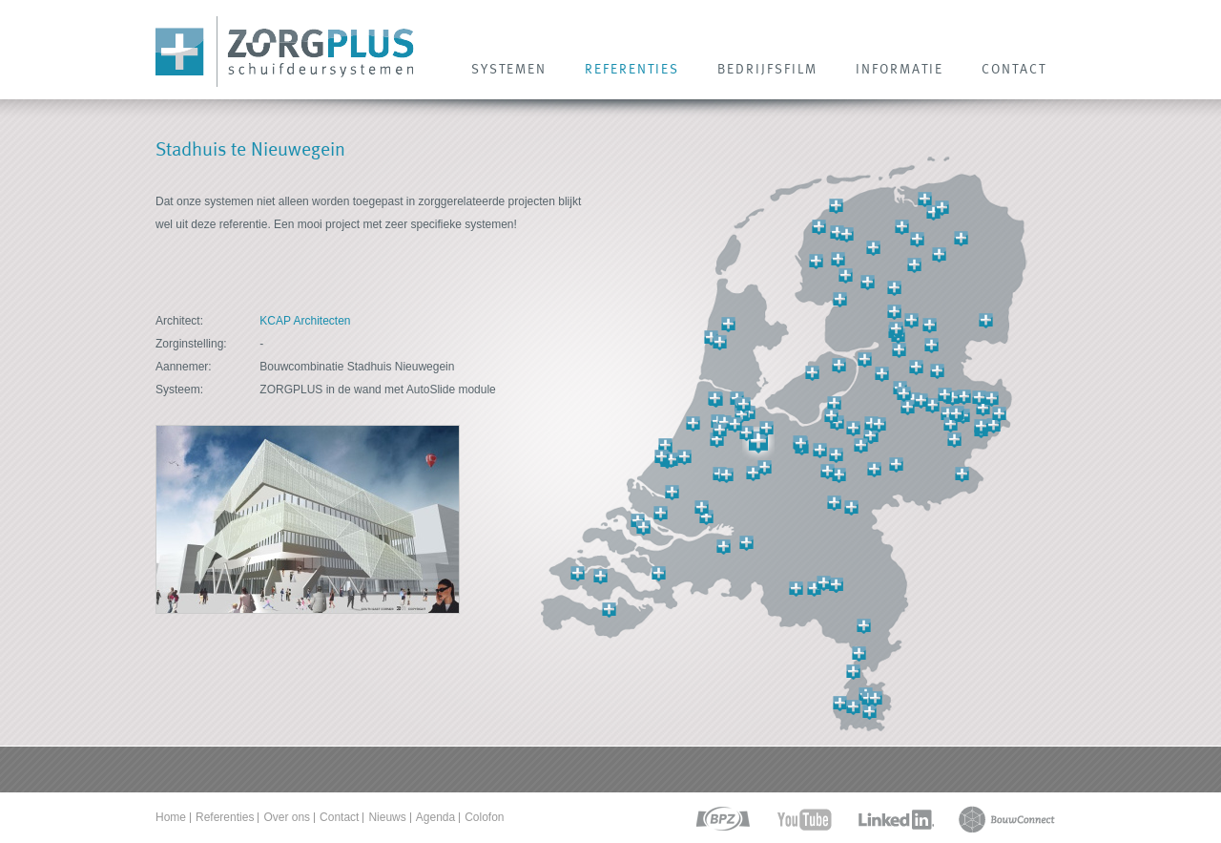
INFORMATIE (899, 68)
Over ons (286, 817)
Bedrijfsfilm (767, 68)
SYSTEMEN (509, 68)
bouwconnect (1007, 819)
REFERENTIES (632, 68)
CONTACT (1014, 68)
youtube (805, 819)
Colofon (484, 817)
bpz (722, 819)
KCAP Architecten (304, 320)
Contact (339, 817)
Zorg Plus (284, 52)
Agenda (435, 817)
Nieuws (386, 817)
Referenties (225, 817)
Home (170, 817)
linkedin (896, 819)
